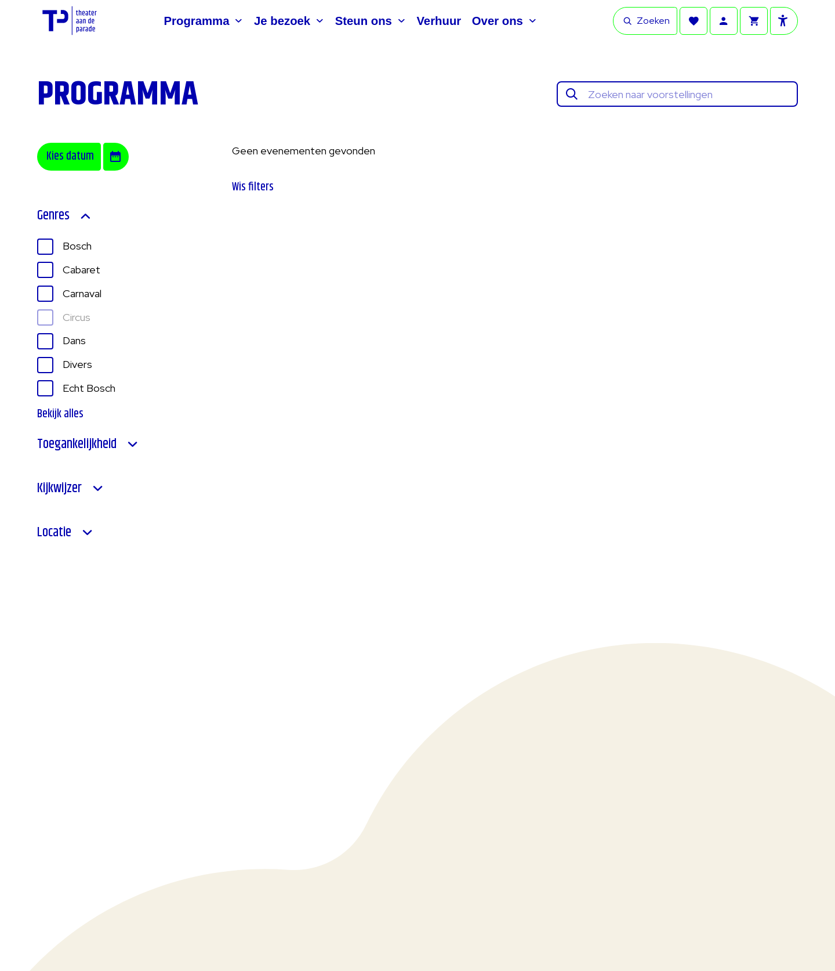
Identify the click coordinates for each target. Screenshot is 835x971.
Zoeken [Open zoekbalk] (646, 21)
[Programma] (203, 21)
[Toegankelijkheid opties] (784, 21)
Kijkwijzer (70, 489)
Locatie (65, 533)
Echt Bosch (89, 388)
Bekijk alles (60, 414)
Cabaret (81, 269)
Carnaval (82, 293)
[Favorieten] (693, 21)
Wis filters (253, 187)
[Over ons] (504, 21)
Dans (74, 340)
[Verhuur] (439, 21)
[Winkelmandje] (754, 21)
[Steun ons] (371, 21)
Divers (77, 364)
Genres (64, 216)
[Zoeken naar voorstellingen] (689, 94)
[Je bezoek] (289, 21)
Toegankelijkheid (88, 444)
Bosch (77, 245)
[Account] (724, 21)
